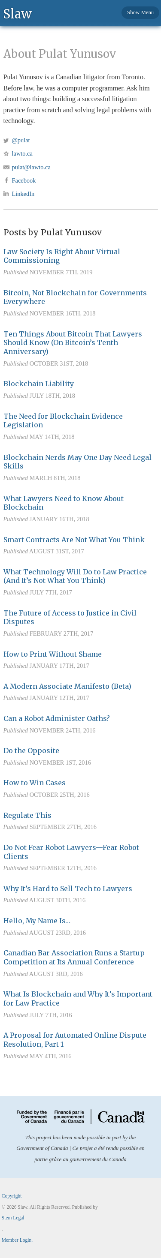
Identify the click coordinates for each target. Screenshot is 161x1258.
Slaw (17, 13)
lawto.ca (22, 153)
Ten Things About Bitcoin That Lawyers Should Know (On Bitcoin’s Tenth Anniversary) (72, 343)
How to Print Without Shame (52, 654)
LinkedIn (23, 193)
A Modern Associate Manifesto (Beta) (67, 686)
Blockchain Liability (38, 383)
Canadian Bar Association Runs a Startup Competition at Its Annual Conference (74, 957)
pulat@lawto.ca (31, 167)
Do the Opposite (31, 750)
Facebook (24, 180)
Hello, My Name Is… (36, 920)
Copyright (12, 1195)
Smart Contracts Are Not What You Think (74, 539)
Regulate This (27, 815)
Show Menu (140, 12)
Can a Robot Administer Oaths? (56, 718)
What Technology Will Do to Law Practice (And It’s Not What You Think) (75, 576)
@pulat (21, 140)
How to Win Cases (34, 782)
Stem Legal (13, 1217)
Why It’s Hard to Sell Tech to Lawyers (67, 888)
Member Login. (17, 1240)
